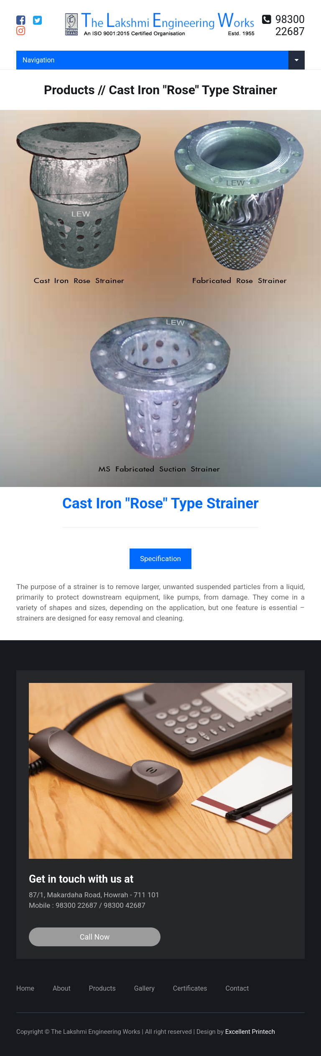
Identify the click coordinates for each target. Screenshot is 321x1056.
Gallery (144, 988)
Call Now (95, 936)
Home (25, 988)
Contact (237, 988)
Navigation (164, 60)
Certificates (190, 988)
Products (102, 988)
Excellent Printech (250, 1031)
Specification (160, 558)
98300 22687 (283, 25)
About (62, 988)
